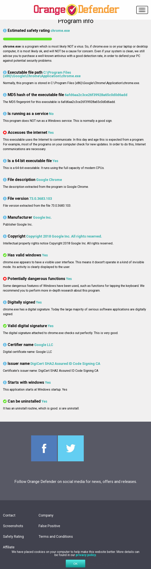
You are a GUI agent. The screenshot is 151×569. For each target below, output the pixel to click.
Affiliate (9, 547)
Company (46, 515)
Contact (9, 515)
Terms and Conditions (56, 536)
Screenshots (13, 526)
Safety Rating (13, 536)
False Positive (49, 526)
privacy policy (86, 560)
